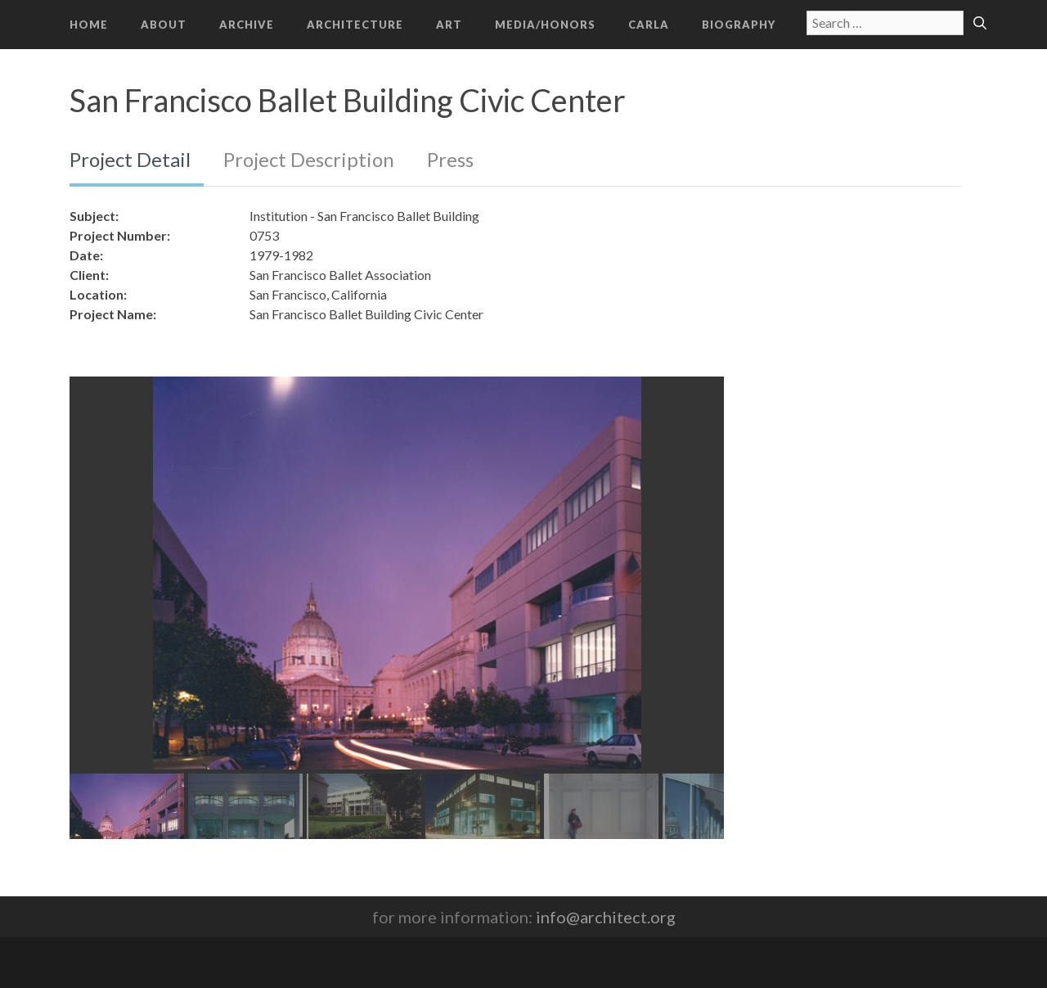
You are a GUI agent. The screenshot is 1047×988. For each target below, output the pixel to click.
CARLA (648, 24)
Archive (246, 24)
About (163, 24)
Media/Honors (545, 24)
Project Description (308, 159)
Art (449, 24)
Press (450, 159)
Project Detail (130, 159)
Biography (738, 24)
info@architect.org (606, 917)
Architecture (355, 24)
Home (89, 24)
